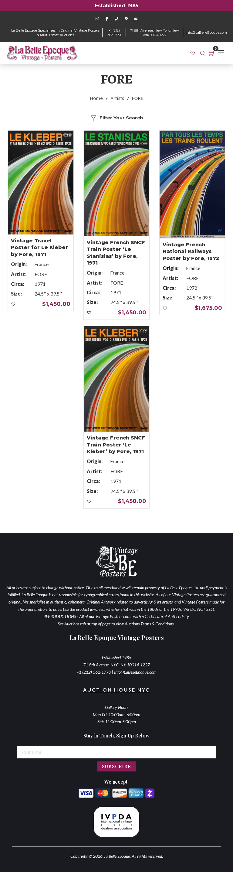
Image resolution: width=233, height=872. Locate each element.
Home (96, 98)
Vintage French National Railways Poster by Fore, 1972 (191, 251)
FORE (41, 274)
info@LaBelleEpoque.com (206, 32)
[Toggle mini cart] (212, 53)
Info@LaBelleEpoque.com (135, 672)
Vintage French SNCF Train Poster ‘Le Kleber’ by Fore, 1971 (116, 444)
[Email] (116, 752)
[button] (13, 304)
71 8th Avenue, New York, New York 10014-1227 (154, 32)
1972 (191, 288)
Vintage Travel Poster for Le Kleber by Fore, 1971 (39, 247)
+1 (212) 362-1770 (114, 32)
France (41, 264)
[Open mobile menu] (221, 52)
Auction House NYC (116, 689)
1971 (40, 284)
